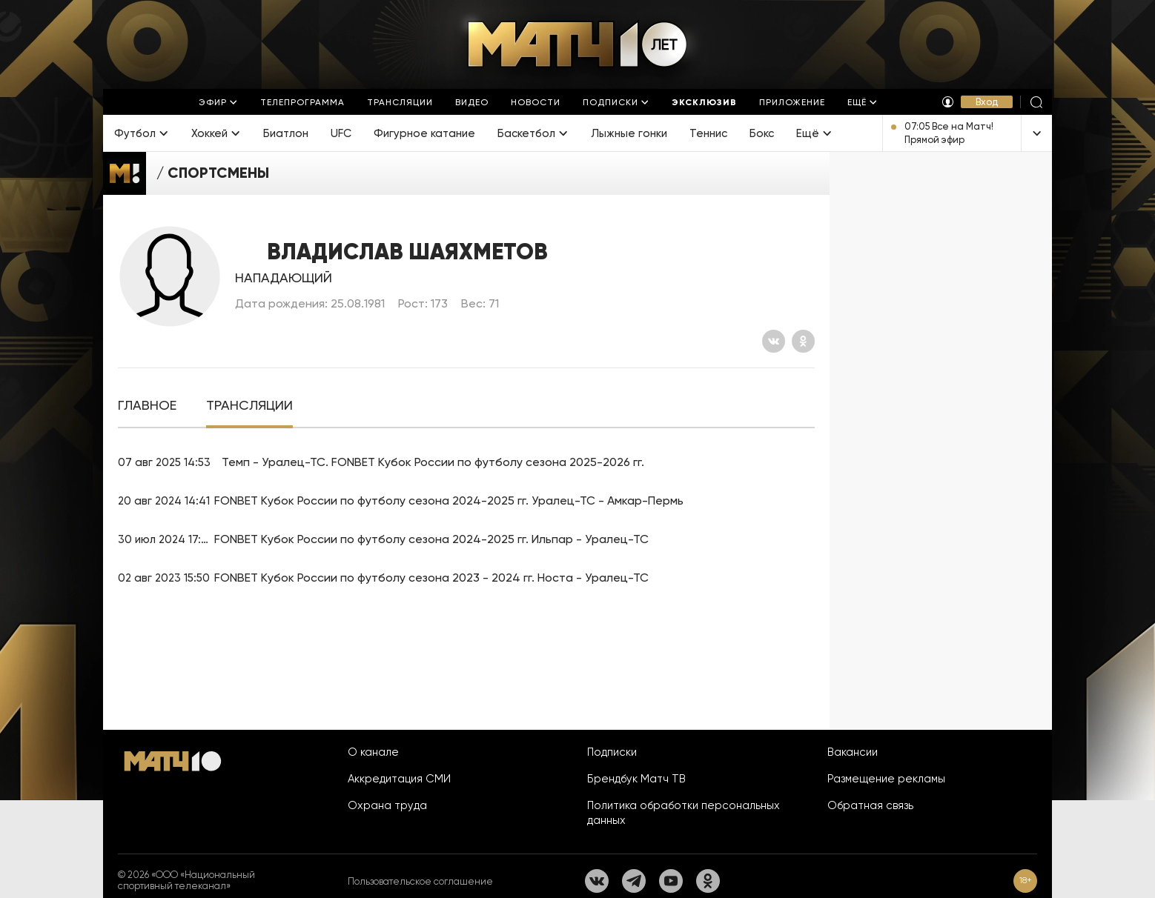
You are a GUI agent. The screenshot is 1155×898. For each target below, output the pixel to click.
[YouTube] (671, 881)
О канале (373, 752)
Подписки (612, 752)
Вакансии (852, 752)
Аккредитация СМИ (399, 778)
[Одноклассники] (803, 341)
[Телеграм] (634, 881)
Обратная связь (870, 805)
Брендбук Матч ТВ (636, 778)
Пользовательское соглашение (420, 881)
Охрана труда (387, 805)
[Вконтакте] (773, 341)
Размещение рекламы (886, 778)
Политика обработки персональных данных (683, 813)
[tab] (147, 405)
